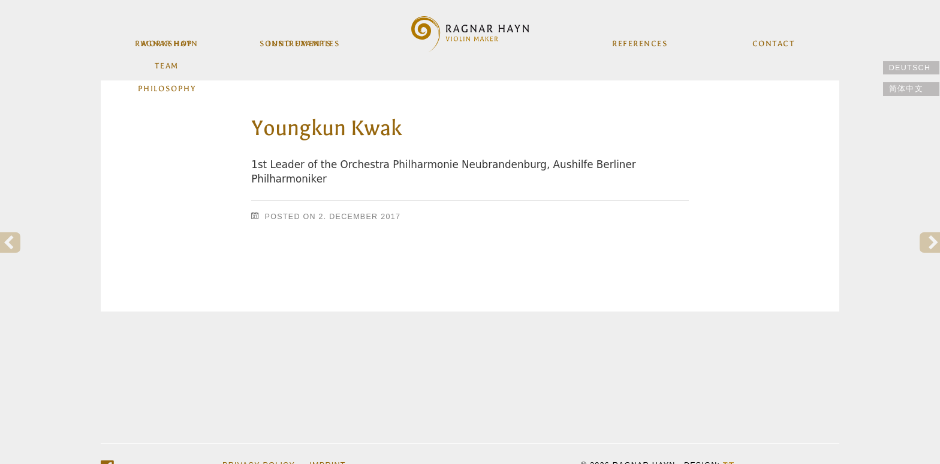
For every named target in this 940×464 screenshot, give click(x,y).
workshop (168, 41)
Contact (772, 41)
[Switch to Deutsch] (911, 68)
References (639, 41)
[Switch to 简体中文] (911, 89)
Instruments (300, 41)
